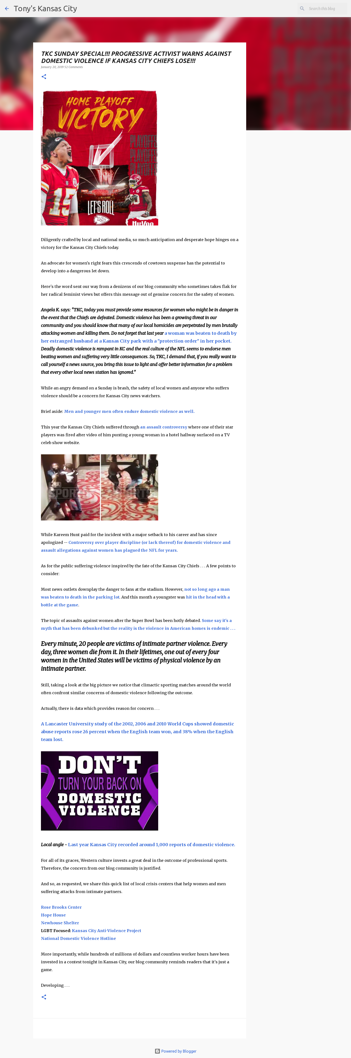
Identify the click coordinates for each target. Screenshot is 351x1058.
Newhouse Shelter (60, 922)
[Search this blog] (321, 8)
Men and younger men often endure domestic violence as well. (129, 411)
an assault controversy (163, 427)
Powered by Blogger (175, 1051)
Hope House (53, 915)
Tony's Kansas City (45, 8)
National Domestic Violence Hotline (78, 938)
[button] (44, 77)
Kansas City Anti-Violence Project (106, 930)
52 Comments (73, 67)
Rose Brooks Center (61, 907)
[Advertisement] (286, 218)
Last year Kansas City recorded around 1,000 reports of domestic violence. (151, 844)
